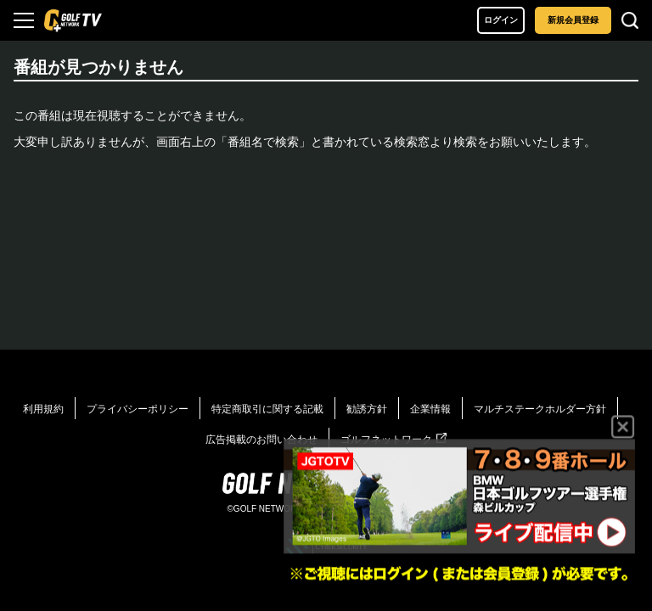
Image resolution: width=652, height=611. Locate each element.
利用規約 (43, 409)
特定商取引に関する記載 (267, 409)
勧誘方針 (366, 409)
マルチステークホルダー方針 (540, 409)
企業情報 (430, 409)
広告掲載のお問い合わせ (261, 440)
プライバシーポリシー (137, 409)
